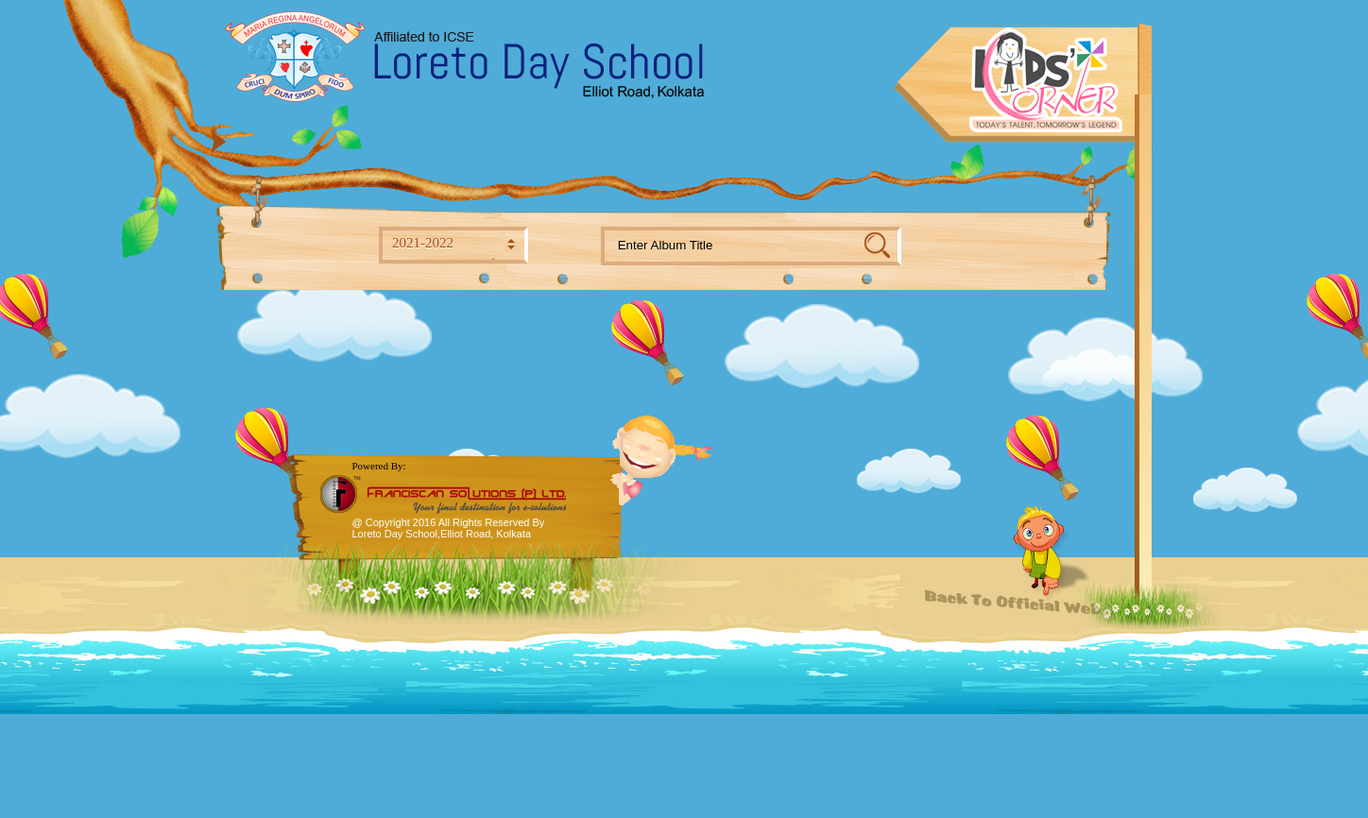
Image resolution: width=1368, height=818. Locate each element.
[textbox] (733, 246)
